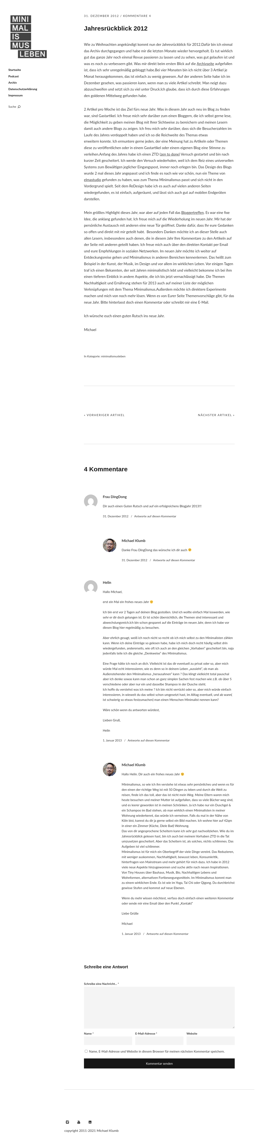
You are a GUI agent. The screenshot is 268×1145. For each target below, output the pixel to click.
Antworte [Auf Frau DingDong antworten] (155, 516)
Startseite (14, 70)
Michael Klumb (133, 540)
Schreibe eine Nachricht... (101, 983)
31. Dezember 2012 (101, 16)
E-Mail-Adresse (146, 1033)
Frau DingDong (115, 497)
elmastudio (92, 180)
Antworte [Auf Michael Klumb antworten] (174, 560)
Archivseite (205, 63)
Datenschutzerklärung (22, 89)
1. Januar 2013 (112, 740)
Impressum (15, 95)
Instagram (67, 1122)
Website (192, 1033)
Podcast (13, 76)
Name (89, 1033)
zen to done (170, 154)
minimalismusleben (113, 356)
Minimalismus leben (29, 37)
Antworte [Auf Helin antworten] (149, 740)
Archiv (12, 82)
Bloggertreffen (192, 212)
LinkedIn (90, 1122)
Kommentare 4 (137, 16)
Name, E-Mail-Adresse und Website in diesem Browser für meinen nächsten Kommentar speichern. (157, 1051)
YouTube (78, 1122)
